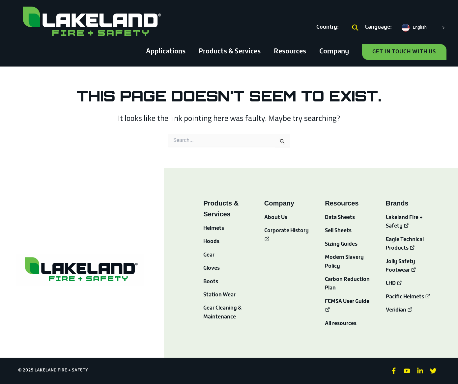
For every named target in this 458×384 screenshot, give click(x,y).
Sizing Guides (341, 244)
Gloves (211, 268)
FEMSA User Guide (347, 301)
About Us (275, 217)
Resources (290, 51)
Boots (210, 282)
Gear (209, 255)
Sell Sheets (338, 230)
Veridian (399, 310)
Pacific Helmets (408, 297)
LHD (394, 283)
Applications (166, 51)
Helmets (213, 228)
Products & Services (230, 51)
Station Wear (219, 295)
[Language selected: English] (422, 27)
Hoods (211, 241)
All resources (341, 323)
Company (334, 51)
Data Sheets (340, 217)
